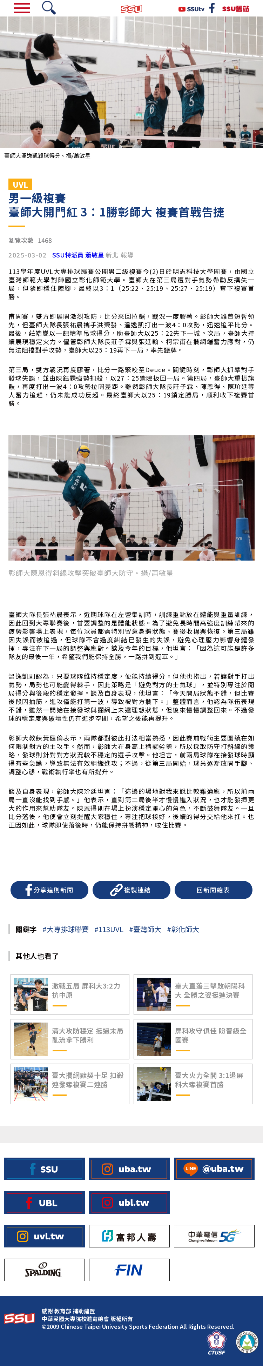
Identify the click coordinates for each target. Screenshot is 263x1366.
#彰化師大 (183, 929)
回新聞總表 (213, 889)
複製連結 (137, 889)
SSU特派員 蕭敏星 (78, 255)
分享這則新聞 (54, 889)
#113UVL (108, 929)
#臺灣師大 (145, 929)
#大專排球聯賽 (65, 929)
